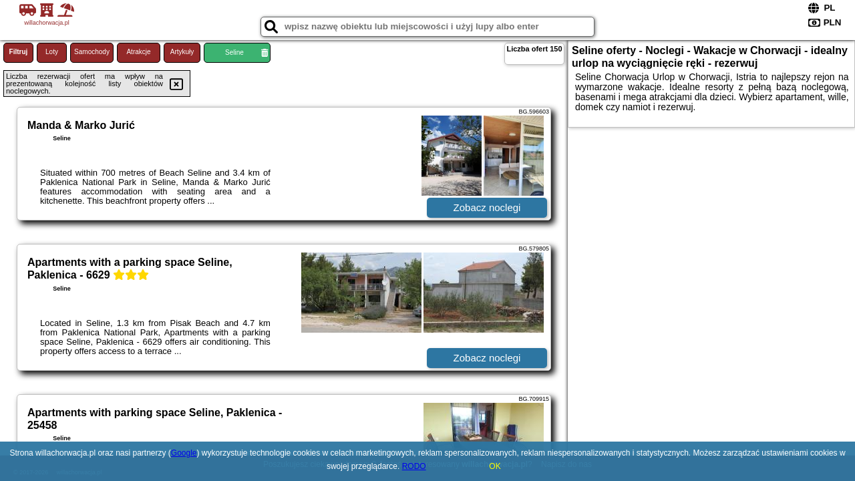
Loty (51, 51)
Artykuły (182, 51)
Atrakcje (138, 51)
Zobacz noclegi (487, 207)
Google (184, 453)
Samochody (92, 51)
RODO (414, 466)
